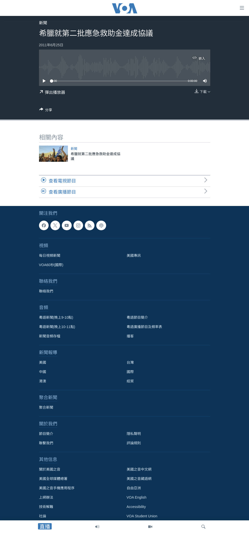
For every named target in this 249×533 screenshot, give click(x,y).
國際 (130, 372)
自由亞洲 (134, 488)
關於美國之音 (49, 469)
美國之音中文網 (139, 469)
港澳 (42, 381)
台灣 (130, 362)
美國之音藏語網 (139, 479)
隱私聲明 (134, 434)
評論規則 (134, 443)
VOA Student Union (142, 516)
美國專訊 (134, 255)
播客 (130, 336)
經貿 (130, 381)
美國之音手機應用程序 (56, 488)
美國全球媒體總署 (53, 479)
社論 (42, 516)
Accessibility (136, 507)
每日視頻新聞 (49, 255)
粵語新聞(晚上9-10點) (56, 317)
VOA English (137, 497)
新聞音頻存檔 (49, 336)
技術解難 (46, 507)
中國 (42, 372)
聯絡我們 (46, 291)
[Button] (45, 110)
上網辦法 (46, 497)
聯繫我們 (46, 443)
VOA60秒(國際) (51, 265)
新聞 (43, 23)
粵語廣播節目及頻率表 (144, 327)
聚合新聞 (46, 407)
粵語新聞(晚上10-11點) (57, 327)
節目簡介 (46, 434)
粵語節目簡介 (137, 317)
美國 (42, 362)
